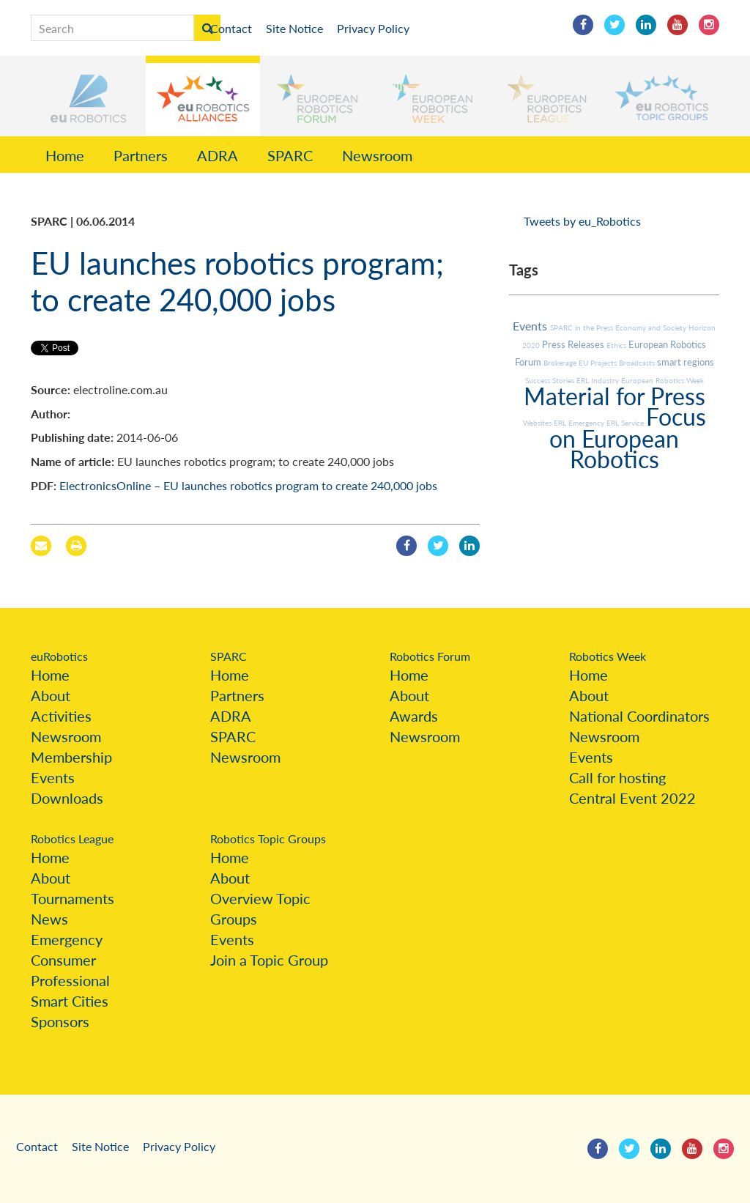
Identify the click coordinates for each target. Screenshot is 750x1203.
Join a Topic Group (269, 960)
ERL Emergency (580, 422)
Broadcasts (638, 362)
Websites (538, 422)
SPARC (290, 155)
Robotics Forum (430, 656)
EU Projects (599, 362)
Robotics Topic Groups (268, 838)
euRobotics (59, 656)
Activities (61, 716)
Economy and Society (651, 327)
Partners (141, 155)
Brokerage (561, 362)
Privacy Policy (373, 28)
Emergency (67, 939)
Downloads (67, 798)
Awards (414, 716)
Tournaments (72, 898)
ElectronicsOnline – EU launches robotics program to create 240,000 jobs (248, 485)
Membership (71, 757)
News (49, 919)
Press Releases (574, 344)
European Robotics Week (662, 380)
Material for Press (614, 396)
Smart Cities (69, 1001)
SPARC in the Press (582, 327)
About (50, 695)
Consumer (63, 960)
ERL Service (626, 422)
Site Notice (294, 28)
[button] (88, 96)
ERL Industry (598, 380)
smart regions (685, 362)
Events (531, 326)
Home (64, 155)
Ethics (617, 345)
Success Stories (550, 380)
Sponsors (60, 1021)
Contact (231, 28)
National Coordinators (639, 716)
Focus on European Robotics (627, 437)
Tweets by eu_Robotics (582, 221)
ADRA (217, 155)
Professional (70, 980)
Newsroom (377, 155)
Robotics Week (607, 656)
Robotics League (72, 838)
